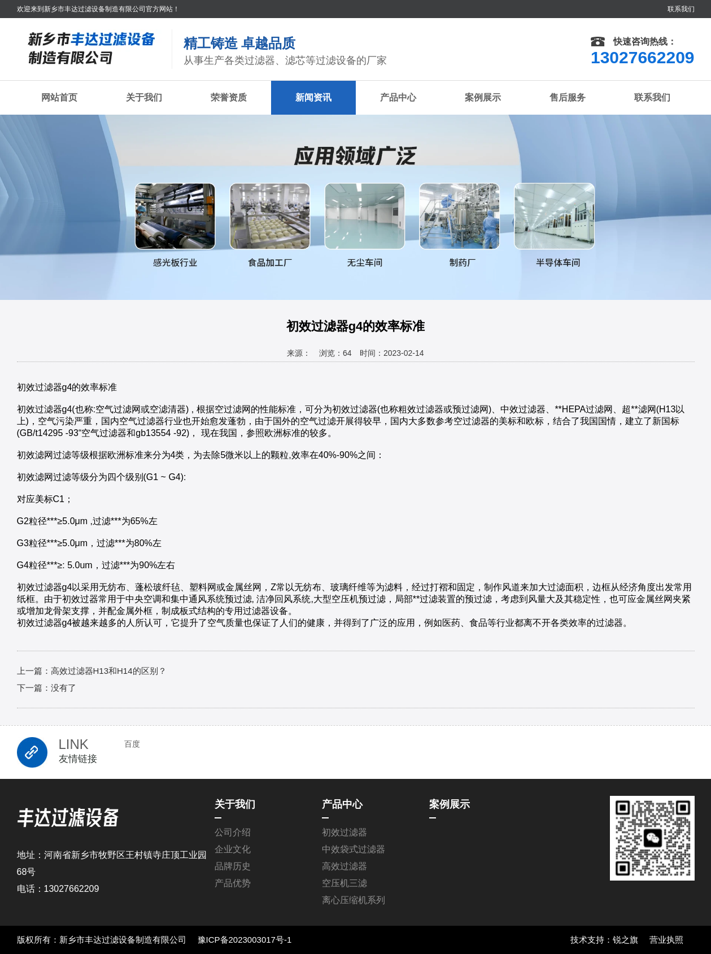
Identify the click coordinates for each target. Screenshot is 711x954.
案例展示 (483, 97)
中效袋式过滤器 (353, 849)
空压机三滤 (344, 883)
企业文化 (233, 849)
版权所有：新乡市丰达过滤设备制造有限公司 (101, 939)
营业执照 (666, 939)
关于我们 (144, 97)
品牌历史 (233, 866)
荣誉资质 (229, 97)
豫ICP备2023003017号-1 (245, 939)
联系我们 (681, 9)
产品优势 (233, 883)
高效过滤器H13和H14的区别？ (109, 671)
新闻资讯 (313, 97)
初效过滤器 (344, 832)
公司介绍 (233, 832)
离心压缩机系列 (353, 900)
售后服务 (567, 97)
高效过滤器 (344, 866)
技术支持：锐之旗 (604, 939)
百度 (132, 743)
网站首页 (59, 97)
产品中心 (398, 97)
